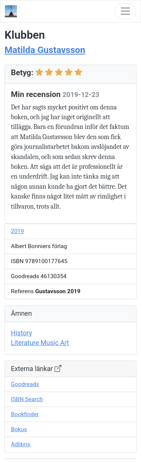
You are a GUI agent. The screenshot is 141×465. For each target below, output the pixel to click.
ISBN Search (27, 399)
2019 (17, 231)
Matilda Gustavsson (45, 50)
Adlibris (20, 444)
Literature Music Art (40, 343)
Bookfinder (25, 414)
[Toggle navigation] (125, 11)
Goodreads (25, 384)
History (21, 333)
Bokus (19, 429)
